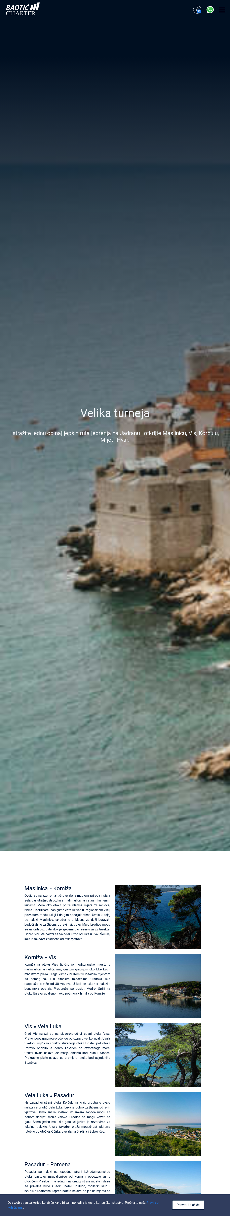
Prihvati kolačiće (188, 1205)
